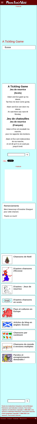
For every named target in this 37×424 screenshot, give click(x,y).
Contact (9, 419)
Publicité (15, 419)
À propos (3, 419)
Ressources (23, 419)
